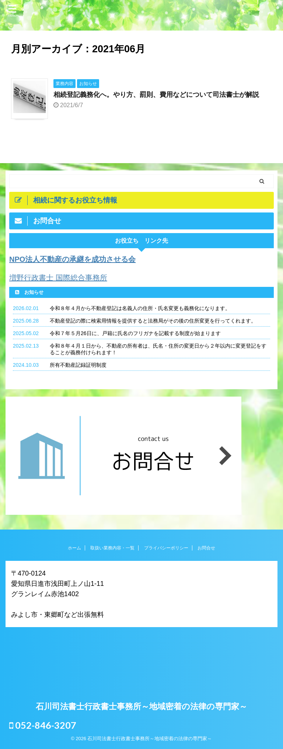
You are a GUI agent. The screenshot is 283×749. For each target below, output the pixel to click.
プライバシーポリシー (166, 548)
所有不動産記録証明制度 (78, 365)
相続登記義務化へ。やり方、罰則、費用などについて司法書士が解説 (156, 94)
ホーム (74, 548)
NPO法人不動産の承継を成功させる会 (72, 259)
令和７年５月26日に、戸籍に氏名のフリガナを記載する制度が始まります (135, 333)
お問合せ (206, 548)
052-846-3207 (42, 725)
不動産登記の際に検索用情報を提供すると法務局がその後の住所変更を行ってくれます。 (153, 321)
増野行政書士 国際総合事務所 (58, 278)
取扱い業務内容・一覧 (112, 548)
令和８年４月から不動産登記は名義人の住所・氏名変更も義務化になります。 (140, 308)
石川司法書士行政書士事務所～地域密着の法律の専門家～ (141, 706)
